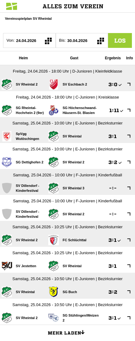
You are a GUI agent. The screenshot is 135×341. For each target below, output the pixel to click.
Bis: (62, 40)
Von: (11, 40)
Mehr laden (68, 332)
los (120, 40)
